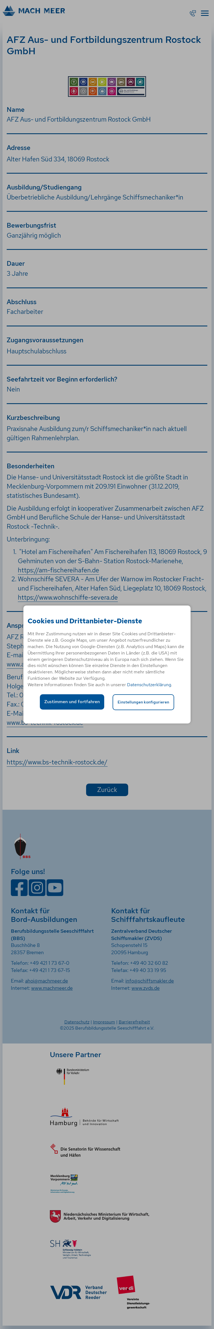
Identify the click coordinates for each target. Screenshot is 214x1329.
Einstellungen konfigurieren (143, 702)
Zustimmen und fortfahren (72, 702)
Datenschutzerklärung (149, 685)
